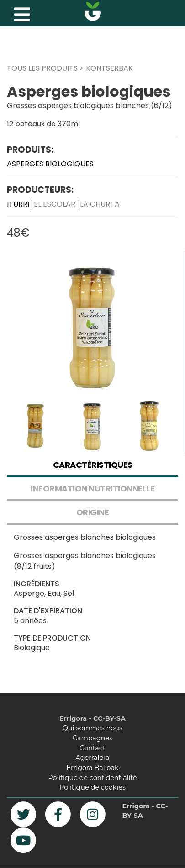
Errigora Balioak (92, 768)
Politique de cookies (92, 787)
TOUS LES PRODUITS (42, 68)
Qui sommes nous (92, 728)
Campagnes (92, 738)
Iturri (18, 204)
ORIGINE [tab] (92, 512)
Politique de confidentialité (92, 778)
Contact (92, 748)
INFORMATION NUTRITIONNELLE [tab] (92, 488)
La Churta (100, 204)
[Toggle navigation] (21, 12)
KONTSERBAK (109, 68)
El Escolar (54, 204)
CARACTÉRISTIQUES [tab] (92, 464)
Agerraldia (92, 758)
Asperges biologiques (50, 164)
